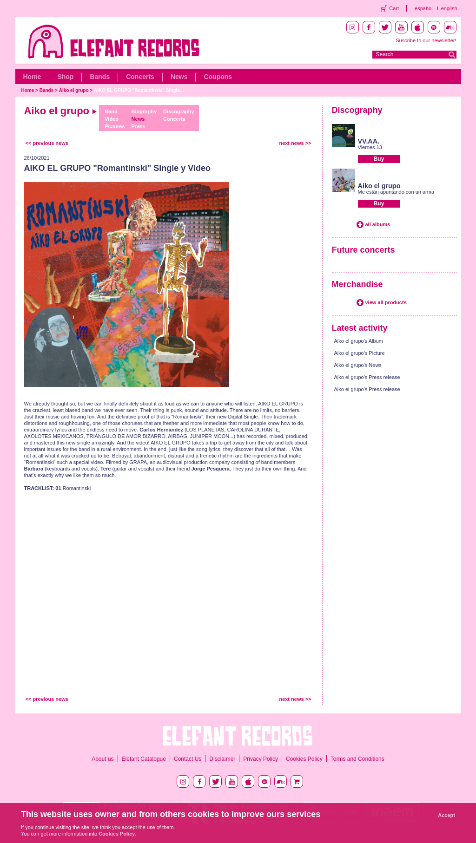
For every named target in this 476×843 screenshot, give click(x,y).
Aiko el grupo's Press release (367, 377)
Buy (379, 159)
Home (32, 76)
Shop (65, 76)
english (449, 8)
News (179, 76)
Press (138, 126)
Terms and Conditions (357, 759)
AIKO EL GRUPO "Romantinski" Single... (139, 90)
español (424, 8)
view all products (386, 302)
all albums (377, 224)
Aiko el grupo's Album (358, 341)
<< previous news (47, 143)
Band (111, 111)
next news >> (295, 143)
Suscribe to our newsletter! (426, 40)
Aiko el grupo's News (358, 365)
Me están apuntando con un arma (396, 192)
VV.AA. (369, 141)
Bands (100, 76)
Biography (144, 111)
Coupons (218, 76)
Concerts (140, 76)
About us (102, 759)
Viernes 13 (370, 147)
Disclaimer (222, 759)
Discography (178, 111)
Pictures (115, 126)
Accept (446, 815)
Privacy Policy (260, 759)
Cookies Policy (304, 759)
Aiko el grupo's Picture (359, 353)
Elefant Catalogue (144, 759)
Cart (394, 8)
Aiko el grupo (74, 90)
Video (112, 119)
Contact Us (187, 759)
